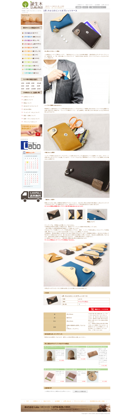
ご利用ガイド (80, 4)
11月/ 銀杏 (33, 88)
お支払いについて (28, 96)
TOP (27, 401)
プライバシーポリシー (29, 122)
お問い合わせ (105, 4)
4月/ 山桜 (39, 83)
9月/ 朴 (22, 88)
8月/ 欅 (38, 85)
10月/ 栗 (27, 88)
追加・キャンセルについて (31, 118)
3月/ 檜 (32, 83)
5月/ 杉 (22, 85)
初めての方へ (89, 4)
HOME (23, 10)
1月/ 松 (22, 83)
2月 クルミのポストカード (51, 369)
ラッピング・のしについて (31, 112)
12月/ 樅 (38, 88)
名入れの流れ (27, 109)
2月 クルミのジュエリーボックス (96, 346)
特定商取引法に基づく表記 (97, 401)
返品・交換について (29, 115)
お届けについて (27, 99)
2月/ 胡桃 (28, 83)
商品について (27, 103)
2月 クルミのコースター (94, 369)
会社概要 (97, 4)
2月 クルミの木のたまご (72, 346)
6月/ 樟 (27, 85)
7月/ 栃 (32, 85)
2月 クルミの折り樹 (71, 369)
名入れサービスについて (30, 106)
